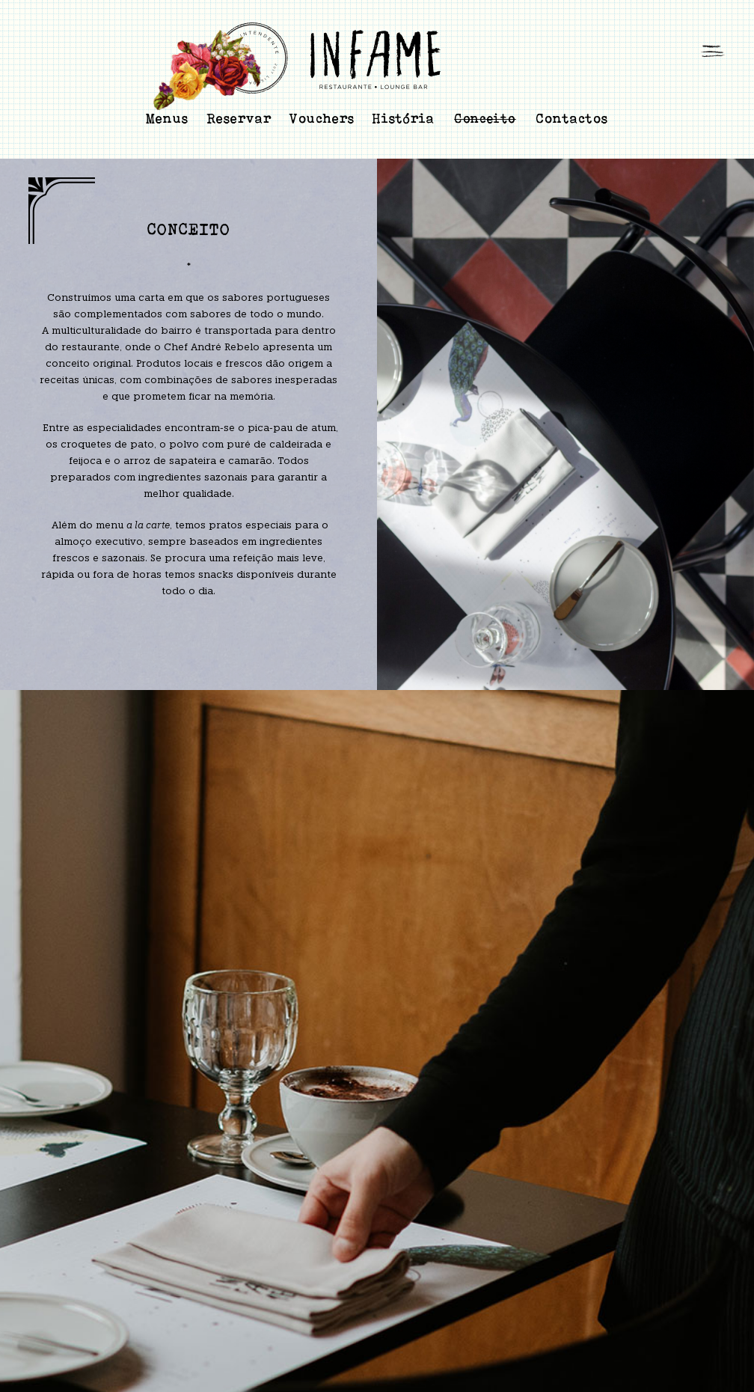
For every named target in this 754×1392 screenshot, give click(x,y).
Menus (167, 118)
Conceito (485, 119)
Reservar (239, 118)
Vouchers (322, 118)
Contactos (572, 118)
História (404, 118)
